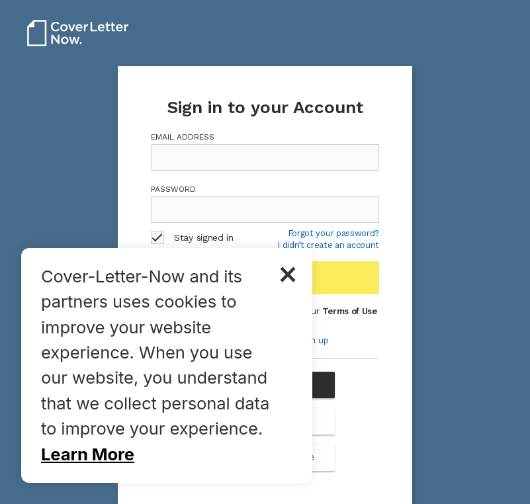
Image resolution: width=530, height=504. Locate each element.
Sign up (313, 340)
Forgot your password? (333, 233)
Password (173, 189)
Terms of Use (349, 311)
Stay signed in (192, 237)
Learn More (87, 454)
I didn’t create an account (328, 245)
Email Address (182, 137)
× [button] (287, 272)
